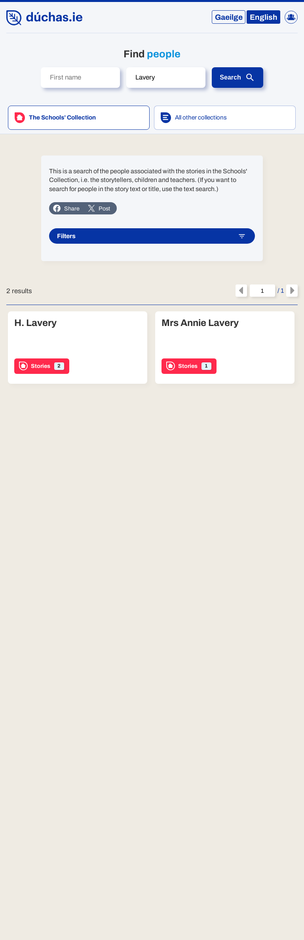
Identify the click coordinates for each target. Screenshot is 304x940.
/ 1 (267, 291)
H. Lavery (35, 323)
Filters (151, 237)
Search (237, 77)
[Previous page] (241, 291)
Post (98, 208)
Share (66, 208)
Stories (41, 366)
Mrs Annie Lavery (200, 323)
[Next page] (292, 291)
